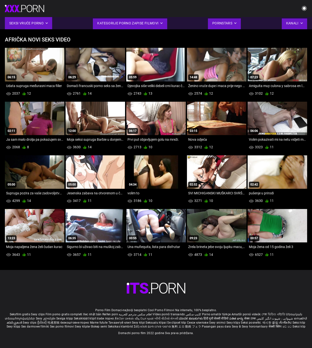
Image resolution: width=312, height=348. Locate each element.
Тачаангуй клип (120, 322)
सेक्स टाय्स (250, 318)
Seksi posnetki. (251, 322)
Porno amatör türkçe (216, 314)
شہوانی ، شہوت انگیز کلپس (275, 318)
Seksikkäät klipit (85, 318)
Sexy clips (38, 314)
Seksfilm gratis (20, 314)
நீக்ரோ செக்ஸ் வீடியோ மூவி (134, 318)
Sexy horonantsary (255, 326)
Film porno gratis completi (64, 314)
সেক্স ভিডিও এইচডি (273, 314)
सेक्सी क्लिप (276, 326)
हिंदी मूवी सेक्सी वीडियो (216, 318)
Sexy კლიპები (46, 318)
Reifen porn (110, 314)
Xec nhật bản (92, 314)
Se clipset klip (177, 322)
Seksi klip (298, 322)
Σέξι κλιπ (141, 326)
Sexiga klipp (65, 318)
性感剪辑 (54, 322)
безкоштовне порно (74, 322)
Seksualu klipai (156, 322)
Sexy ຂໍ (237, 326)
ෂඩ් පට (288, 326)
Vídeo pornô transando (169, 314)
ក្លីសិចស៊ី (42, 322)
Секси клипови (198, 322)
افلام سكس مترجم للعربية (135, 314)
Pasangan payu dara (217, 326)
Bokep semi (99, 326)
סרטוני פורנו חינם (159, 326)
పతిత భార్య (236, 318)
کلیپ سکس (193, 314)
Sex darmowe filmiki (35, 326)
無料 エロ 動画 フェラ (186, 326)
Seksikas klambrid (121, 326)
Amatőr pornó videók (246, 314)
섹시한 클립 (270, 322)
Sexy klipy (233, 322)
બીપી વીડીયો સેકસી (166, 318)
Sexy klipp (14, 326)
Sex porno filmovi (62, 326)
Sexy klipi (139, 322)
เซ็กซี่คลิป (285, 322)
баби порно (105, 318)
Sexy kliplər (83, 326)
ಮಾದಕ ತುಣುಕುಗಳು (191, 318)
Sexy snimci (217, 322)
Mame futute (98, 322)
